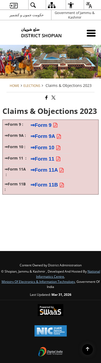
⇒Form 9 (44, 125)
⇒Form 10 (45, 147)
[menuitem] (13, 5)
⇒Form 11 (46, 159)
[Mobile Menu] (91, 33)
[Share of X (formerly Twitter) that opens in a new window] (53, 98)
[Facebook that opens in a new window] (46, 98)
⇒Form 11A (48, 170)
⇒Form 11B (47, 185)
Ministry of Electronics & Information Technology (38, 281)
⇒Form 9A (45, 136)
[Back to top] (87, 349)
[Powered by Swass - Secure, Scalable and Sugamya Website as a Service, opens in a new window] (50, 310)
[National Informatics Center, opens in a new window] (50, 331)
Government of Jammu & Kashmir (75, 15)
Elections (31, 85)
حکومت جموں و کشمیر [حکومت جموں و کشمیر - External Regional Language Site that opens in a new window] (26, 14)
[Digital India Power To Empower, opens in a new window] (50, 352)
